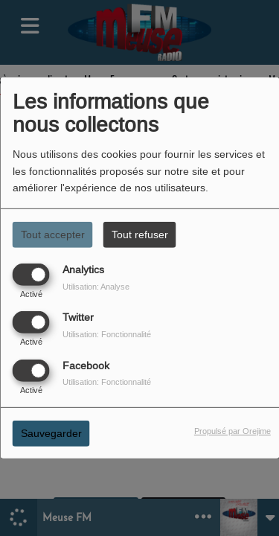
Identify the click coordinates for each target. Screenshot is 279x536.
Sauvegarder (51, 432)
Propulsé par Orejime (232, 430)
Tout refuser (140, 234)
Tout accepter (53, 234)
